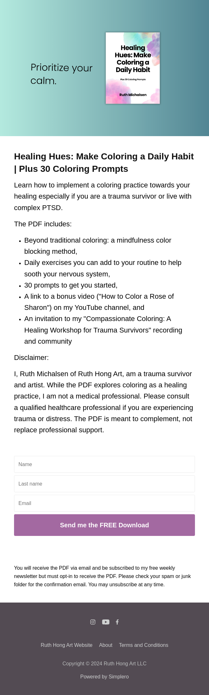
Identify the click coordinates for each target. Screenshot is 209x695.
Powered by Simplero (104, 676)
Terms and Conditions (143, 645)
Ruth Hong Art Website (67, 645)
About (105, 645)
